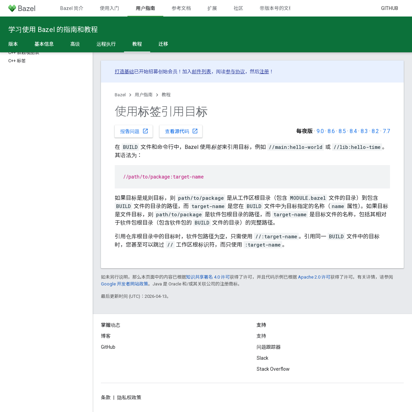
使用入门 (109, 8)
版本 (13, 44)
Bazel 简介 (71, 8)
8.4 (353, 131)
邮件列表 (201, 71)
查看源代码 (181, 131)
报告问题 (134, 131)
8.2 (375, 131)
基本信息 (44, 44)
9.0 (320, 131)
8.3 (364, 131)
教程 (166, 94)
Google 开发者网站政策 (124, 283)
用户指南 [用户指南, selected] (145, 8)
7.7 (386, 131)
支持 (261, 336)
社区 (238, 8)
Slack (262, 358)
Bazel (120, 94)
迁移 (163, 44)
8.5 (342, 131)
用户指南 (144, 94)
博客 (106, 336)
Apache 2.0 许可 (314, 277)
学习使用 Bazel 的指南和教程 (53, 29)
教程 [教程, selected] (137, 44)
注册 (264, 71)
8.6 (331, 131)
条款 (106, 397)
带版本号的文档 (276, 8)
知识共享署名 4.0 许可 (208, 277)
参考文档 (181, 8)
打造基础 (124, 71)
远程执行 (106, 44)
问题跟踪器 (269, 347)
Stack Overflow (273, 369)
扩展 (212, 8)
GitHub (389, 8)
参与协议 (235, 71)
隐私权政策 (129, 397)
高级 (75, 44)
